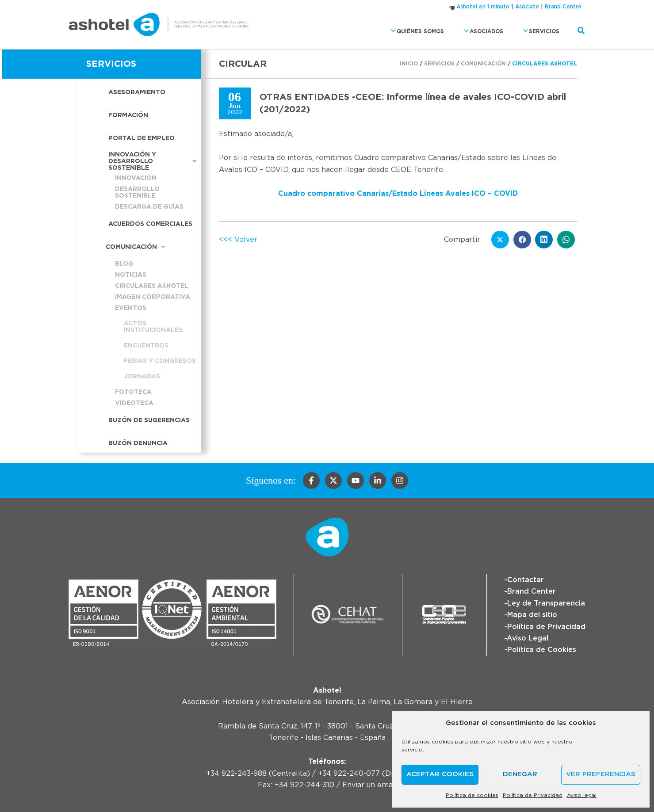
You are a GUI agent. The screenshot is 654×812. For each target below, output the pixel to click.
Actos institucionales (153, 326)
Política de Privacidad (532, 795)
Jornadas (142, 377)
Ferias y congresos (160, 361)
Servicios (541, 31)
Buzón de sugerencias (149, 420)
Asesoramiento (136, 92)
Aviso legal (582, 795)
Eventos (130, 308)
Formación (128, 115)
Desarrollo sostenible (137, 192)
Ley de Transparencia (546, 603)
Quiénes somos (427, 31)
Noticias (130, 275)
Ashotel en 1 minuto (482, 6)
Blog (124, 264)
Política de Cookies (541, 649)
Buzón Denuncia (138, 443)
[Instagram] (399, 480)
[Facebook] (311, 480)
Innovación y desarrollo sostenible (152, 161)
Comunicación (135, 247)
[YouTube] (355, 480)
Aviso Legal (528, 638)
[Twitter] (333, 480)
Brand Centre (563, 6)
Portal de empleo (141, 138)
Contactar (525, 579)
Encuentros (146, 346)
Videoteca (134, 403)
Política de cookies (472, 795)
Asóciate (527, 6)
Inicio (409, 63)
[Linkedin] (377, 480)
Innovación (136, 178)
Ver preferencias (600, 774)
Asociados (488, 31)
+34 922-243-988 (236, 773)
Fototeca (133, 392)
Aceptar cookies (440, 774)
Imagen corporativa (152, 297)
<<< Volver (238, 239)
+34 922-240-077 (349, 773)
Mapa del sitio (532, 614)
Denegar (520, 774)
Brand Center (531, 591)
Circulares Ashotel (151, 286)
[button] (403, 31)
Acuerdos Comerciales (150, 224)
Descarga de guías (149, 207)
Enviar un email (369, 785)
